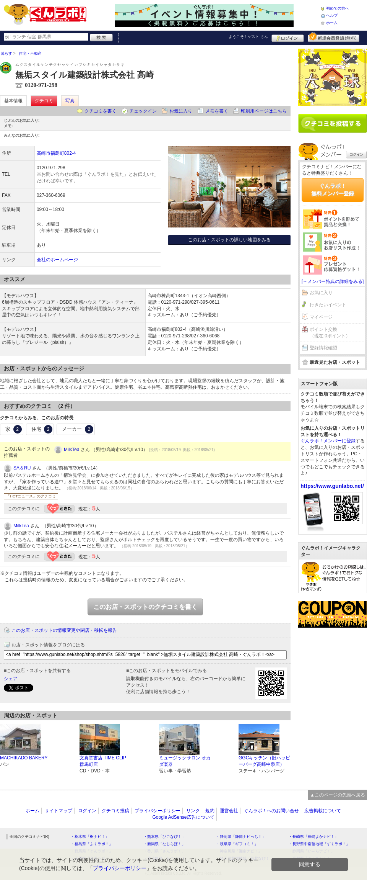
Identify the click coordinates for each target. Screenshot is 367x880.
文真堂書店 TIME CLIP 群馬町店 (103, 761)
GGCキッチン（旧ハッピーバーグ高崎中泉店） (264, 761)
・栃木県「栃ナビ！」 (90, 836)
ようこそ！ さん (248, 36)
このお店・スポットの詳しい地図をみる (229, 239)
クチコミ (44, 100)
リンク (193, 810)
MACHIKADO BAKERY (23, 758)
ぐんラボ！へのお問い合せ (271, 810)
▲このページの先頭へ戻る (337, 795)
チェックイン (143, 111)
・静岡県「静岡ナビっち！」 (241, 836)
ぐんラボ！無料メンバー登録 (332, 189)
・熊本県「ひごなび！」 (164, 836)
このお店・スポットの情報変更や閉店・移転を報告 (64, 630)
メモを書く (216, 111)
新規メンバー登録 (333, 37)
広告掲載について (322, 810)
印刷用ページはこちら (264, 111)
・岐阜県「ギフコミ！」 (237, 844)
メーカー (77, 429)
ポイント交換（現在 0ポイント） (330, 333)
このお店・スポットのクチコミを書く (145, 607)
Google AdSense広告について (183, 817)
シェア (11, 678)
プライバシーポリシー (157, 810)
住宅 (42, 429)
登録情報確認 (323, 347)
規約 (209, 810)
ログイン (287, 37)
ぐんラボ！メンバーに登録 (328, 440)
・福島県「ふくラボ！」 (92, 844)
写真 (70, 100)
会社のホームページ (57, 259)
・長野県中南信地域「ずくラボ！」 (319, 844)
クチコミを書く (100, 111)
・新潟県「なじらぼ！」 (164, 844)
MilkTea (72, 449)
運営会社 (229, 810)
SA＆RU (22, 468)
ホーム (332, 23)
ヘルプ (332, 15)
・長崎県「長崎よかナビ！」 (313, 836)
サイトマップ (58, 810)
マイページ (321, 317)
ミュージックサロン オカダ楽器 (185, 761)
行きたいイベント (328, 305)
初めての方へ (337, 8)
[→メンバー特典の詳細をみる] (333, 281)
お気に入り (180, 111)
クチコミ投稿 (115, 810)
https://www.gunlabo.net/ (332, 486)
